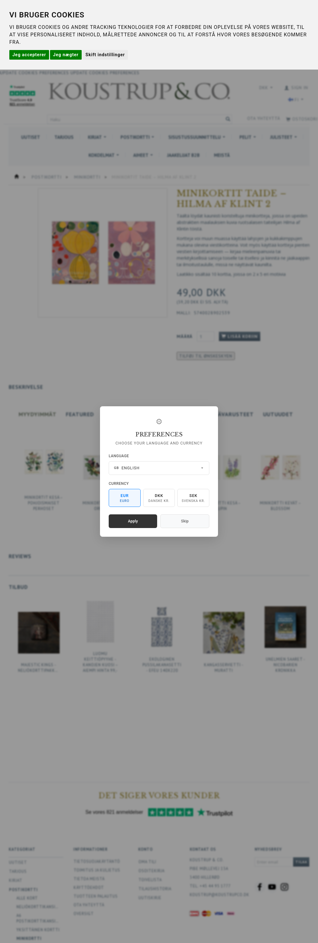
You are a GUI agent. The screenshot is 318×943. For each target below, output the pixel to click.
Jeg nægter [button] (66, 54)
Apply (133, 521)
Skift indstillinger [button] (105, 54)
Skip (185, 521)
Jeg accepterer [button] (29, 54)
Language (119, 456)
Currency (119, 483)
